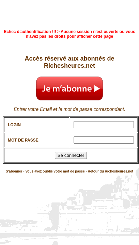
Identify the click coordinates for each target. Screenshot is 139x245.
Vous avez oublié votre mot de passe (54, 171)
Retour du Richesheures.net (110, 171)
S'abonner (14, 171)
